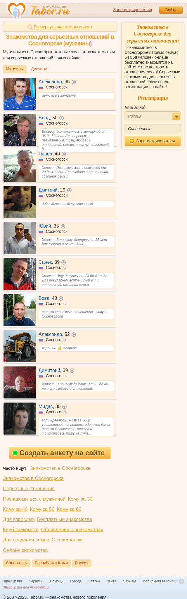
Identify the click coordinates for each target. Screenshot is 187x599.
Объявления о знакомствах (72, 529)
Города (76, 581)
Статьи (94, 581)
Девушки (39, 68)
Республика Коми (51, 563)
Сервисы (36, 581)
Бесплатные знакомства (64, 519)
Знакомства (12, 581)
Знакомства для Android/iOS (26, 587)
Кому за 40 (15, 509)
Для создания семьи (26, 540)
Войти (170, 10)
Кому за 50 (42, 509)
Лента (111, 581)
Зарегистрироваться (132, 9)
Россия (82, 563)
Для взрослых (19, 519)
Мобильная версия (158, 581)
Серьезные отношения (29, 488)
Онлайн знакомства (25, 550)
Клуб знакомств (21, 529)
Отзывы (129, 581)
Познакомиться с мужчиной (34, 499)
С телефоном (67, 540)
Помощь (56, 581)
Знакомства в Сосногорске (60, 468)
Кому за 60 (69, 509)
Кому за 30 (80, 499)
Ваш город (135, 107)
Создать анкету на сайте (58, 453)
